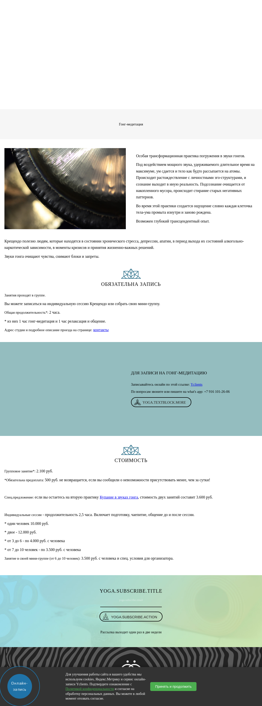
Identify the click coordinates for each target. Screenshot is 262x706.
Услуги (122, 6)
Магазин (104, 6)
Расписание (143, 6)
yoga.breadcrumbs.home (113, 103)
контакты (101, 330)
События (165, 6)
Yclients (196, 384)
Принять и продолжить (173, 687)
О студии (84, 6)
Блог (182, 6)
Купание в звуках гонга (119, 497)
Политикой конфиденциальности (90, 689)
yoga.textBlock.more (164, 402)
